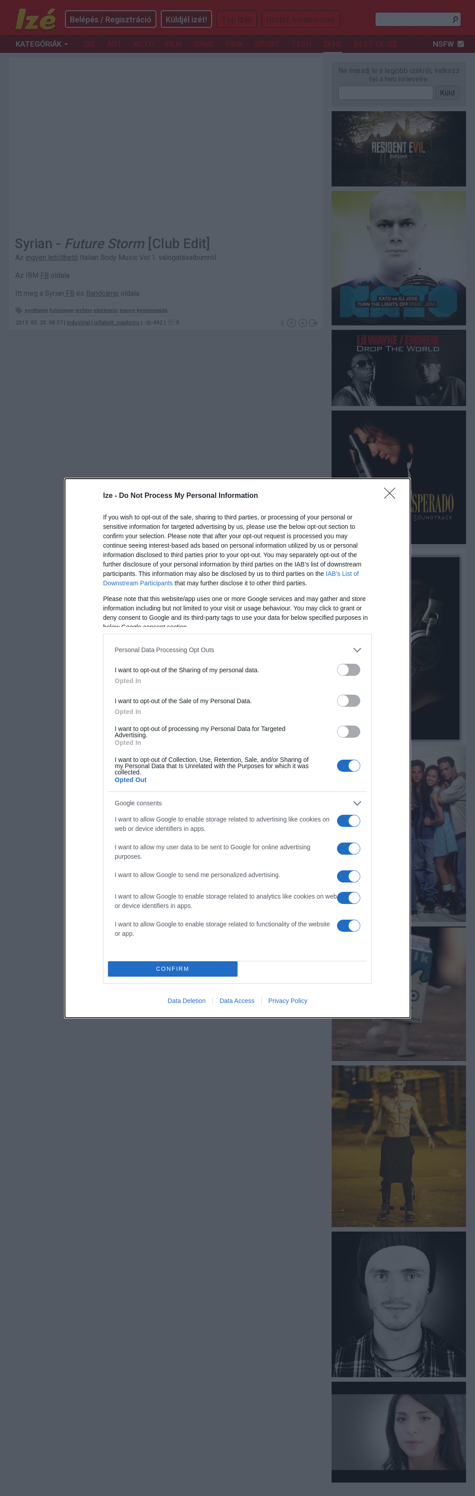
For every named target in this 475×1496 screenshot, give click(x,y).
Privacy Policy (287, 1000)
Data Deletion (187, 1000)
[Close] (392, 496)
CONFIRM (173, 968)
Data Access (237, 1000)
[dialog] (237, 748)
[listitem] (237, 650)
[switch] (348, 670)
